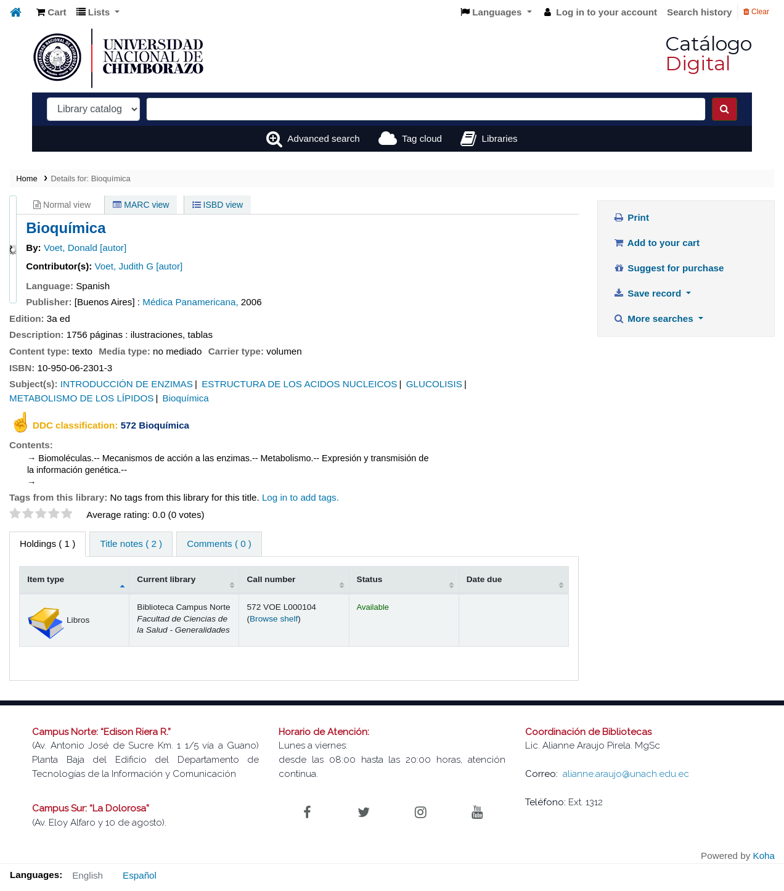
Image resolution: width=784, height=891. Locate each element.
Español (140, 875)
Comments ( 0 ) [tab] (219, 543)
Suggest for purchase (668, 268)
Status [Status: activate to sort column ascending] (370, 579)
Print (631, 217)
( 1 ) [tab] (47, 543)
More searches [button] (654, 318)
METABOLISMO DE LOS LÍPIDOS (81, 398)
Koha (764, 855)
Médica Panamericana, (190, 302)
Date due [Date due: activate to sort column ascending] (484, 579)
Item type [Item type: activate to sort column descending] (45, 579)
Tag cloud (422, 138)
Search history (699, 12)
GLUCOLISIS (434, 384)
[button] (51, 13)
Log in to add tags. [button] (300, 497)
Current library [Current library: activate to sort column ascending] (166, 579)
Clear (756, 11)
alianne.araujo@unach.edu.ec (626, 773)
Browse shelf (274, 618)
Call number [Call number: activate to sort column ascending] (271, 579)
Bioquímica (186, 398)
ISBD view (217, 205)
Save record (648, 293)
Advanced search (323, 138)
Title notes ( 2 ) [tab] (131, 543)
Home (26, 178)
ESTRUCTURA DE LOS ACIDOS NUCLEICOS (299, 384)
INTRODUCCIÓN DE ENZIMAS (126, 384)
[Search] (724, 109)
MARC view (141, 205)
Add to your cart (656, 242)
